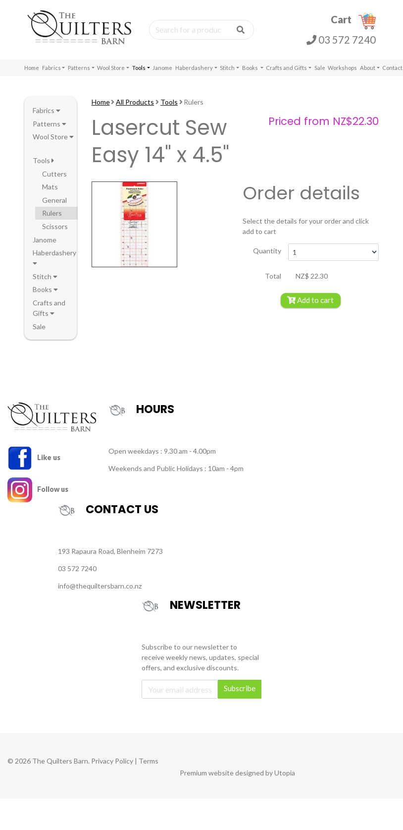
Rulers (52, 213)
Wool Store (111, 67)
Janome (162, 67)
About (367, 67)
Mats (50, 186)
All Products (135, 102)
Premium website (207, 773)
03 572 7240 (341, 40)
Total (273, 276)
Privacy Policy (112, 761)
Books (250, 67)
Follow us (37, 489)
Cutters (54, 174)
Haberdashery (194, 67)
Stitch (227, 67)
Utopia (284, 773)
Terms (148, 761)
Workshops (342, 67)
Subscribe (239, 688)
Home (31, 67)
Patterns (79, 67)
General (54, 200)
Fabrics (51, 67)
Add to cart (310, 300)
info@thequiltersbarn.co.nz (100, 586)
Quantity (267, 250)
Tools (139, 67)
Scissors (55, 226)
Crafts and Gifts (286, 67)
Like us (33, 457)
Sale (319, 67)
